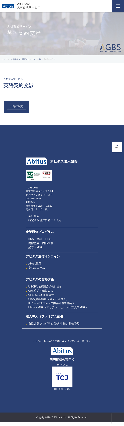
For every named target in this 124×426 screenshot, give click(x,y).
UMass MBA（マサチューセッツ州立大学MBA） (58, 307)
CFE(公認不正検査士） (42, 294)
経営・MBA (35, 247)
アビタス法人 (23, 4)
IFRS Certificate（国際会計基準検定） (52, 303)
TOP (117, 147)
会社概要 (33, 216)
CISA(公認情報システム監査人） (48, 299)
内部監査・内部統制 (40, 243)
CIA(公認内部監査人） (42, 290)
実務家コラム (36, 267)
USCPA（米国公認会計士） (45, 286)
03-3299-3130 (33, 198)
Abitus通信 (35, 263)
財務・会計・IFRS (39, 239)
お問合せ (30, 202)
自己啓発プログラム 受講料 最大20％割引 (54, 323)
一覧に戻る (16, 107)
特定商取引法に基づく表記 (45, 220)
